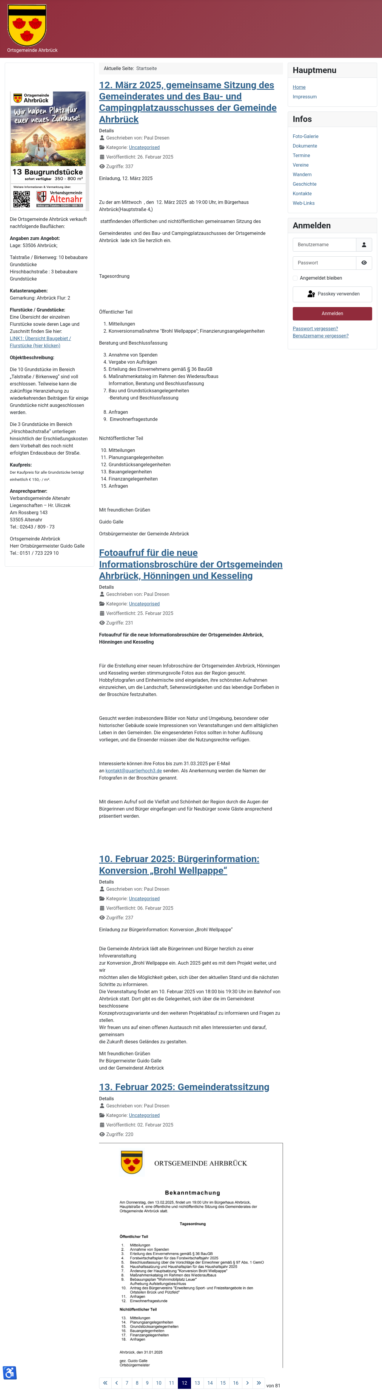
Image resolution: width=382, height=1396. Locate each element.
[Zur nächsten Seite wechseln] (247, 1383)
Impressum (305, 97)
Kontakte (302, 193)
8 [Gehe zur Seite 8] (137, 1383)
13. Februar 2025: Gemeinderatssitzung (184, 1087)
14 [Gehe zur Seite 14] (210, 1383)
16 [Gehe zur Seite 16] (235, 1383)
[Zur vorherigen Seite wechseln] (116, 1383)
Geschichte (305, 184)
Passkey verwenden (333, 294)
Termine (301, 155)
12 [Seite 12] (184, 1383)
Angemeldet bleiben (321, 278)
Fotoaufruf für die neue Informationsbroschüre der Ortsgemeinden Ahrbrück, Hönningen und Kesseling (191, 564)
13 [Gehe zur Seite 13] (197, 1383)
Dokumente (305, 146)
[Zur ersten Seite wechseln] (105, 1383)
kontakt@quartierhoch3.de (134, 771)
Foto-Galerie (305, 136)
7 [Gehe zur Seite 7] (127, 1383)
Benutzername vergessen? (321, 336)
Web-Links (304, 203)
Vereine (301, 165)
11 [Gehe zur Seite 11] (171, 1383)
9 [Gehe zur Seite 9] (147, 1383)
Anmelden (332, 313)
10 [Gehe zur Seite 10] (158, 1383)
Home (299, 87)
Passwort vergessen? (315, 328)
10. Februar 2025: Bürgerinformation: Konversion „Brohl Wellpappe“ (179, 864)
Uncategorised (144, 147)
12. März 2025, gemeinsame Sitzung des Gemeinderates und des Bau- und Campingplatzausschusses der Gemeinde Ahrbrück (188, 102)
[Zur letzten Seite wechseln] (258, 1383)
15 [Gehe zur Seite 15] (223, 1383)
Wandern (302, 174)
